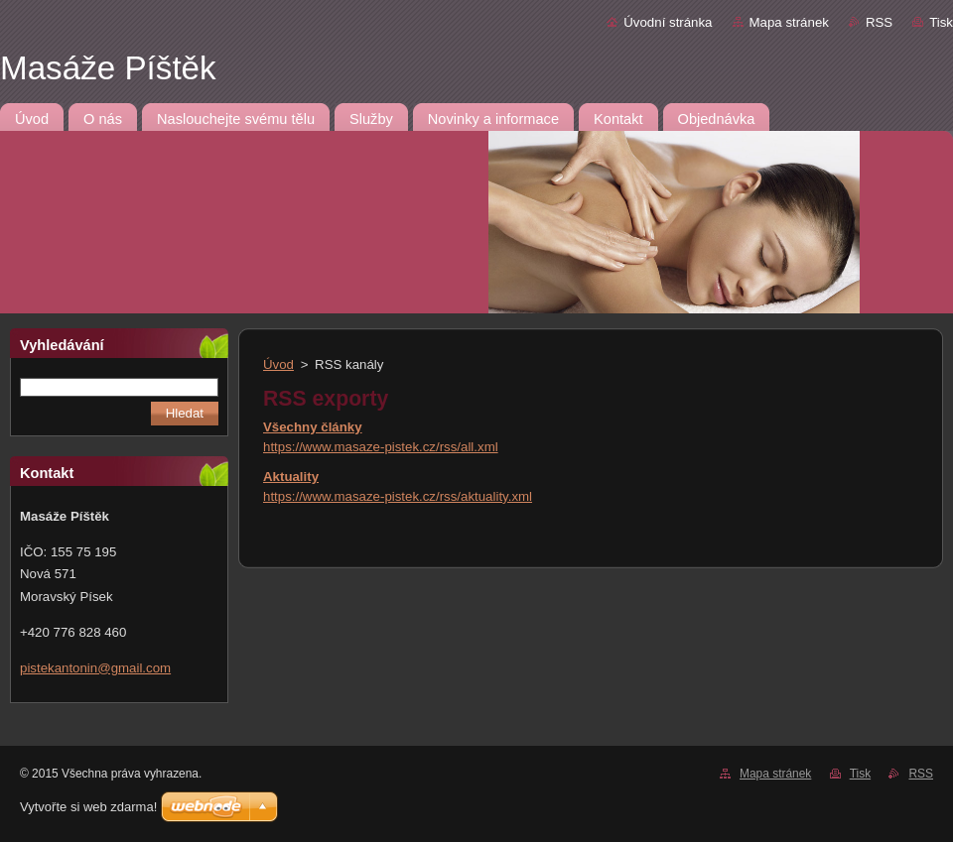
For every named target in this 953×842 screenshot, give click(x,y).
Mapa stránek (789, 22)
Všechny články (312, 427)
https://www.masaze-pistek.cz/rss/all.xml (380, 446)
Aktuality (291, 476)
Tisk (941, 22)
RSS (879, 22)
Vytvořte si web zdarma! (88, 806)
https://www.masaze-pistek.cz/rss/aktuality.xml (397, 496)
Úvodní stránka (667, 22)
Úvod (278, 364)
